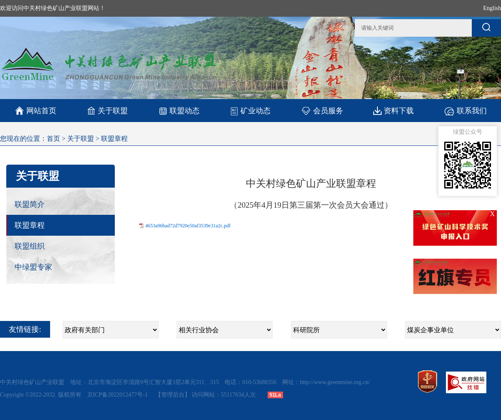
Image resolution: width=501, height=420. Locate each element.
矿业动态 (250, 111)
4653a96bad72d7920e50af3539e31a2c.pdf (187, 226)
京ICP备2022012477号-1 (118, 395)
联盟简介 (30, 204)
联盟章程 (114, 138)
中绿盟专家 (33, 267)
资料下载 (393, 110)
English (492, 8)
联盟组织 (30, 246)
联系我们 (465, 110)
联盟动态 (179, 110)
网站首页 (35, 110)
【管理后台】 (172, 395)
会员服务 (322, 110)
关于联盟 (107, 110)
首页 (53, 138)
